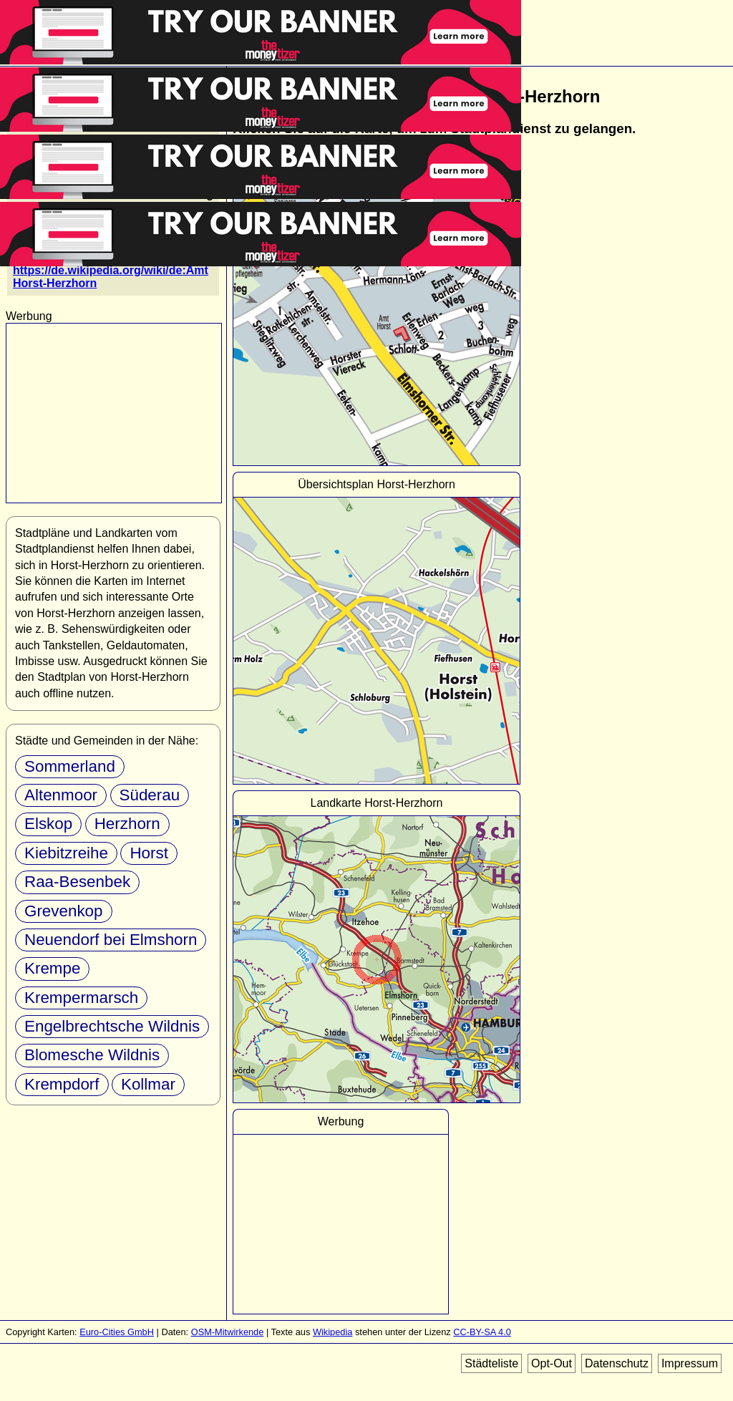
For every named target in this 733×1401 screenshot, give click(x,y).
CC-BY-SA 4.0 (482, 1332)
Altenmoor (60, 795)
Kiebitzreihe (66, 853)
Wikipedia (332, 1332)
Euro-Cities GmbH (116, 1332)
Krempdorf (61, 1084)
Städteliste (491, 1363)
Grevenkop (63, 911)
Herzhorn (127, 824)
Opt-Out (551, 1363)
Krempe (52, 968)
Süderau (150, 795)
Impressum (689, 1363)
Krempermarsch (81, 998)
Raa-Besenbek (77, 882)
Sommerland (69, 766)
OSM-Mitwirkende (227, 1332)
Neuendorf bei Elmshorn (110, 940)
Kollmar (148, 1084)
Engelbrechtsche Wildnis (112, 1026)
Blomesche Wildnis (92, 1055)
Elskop (48, 824)
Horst (149, 853)
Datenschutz (617, 1363)
